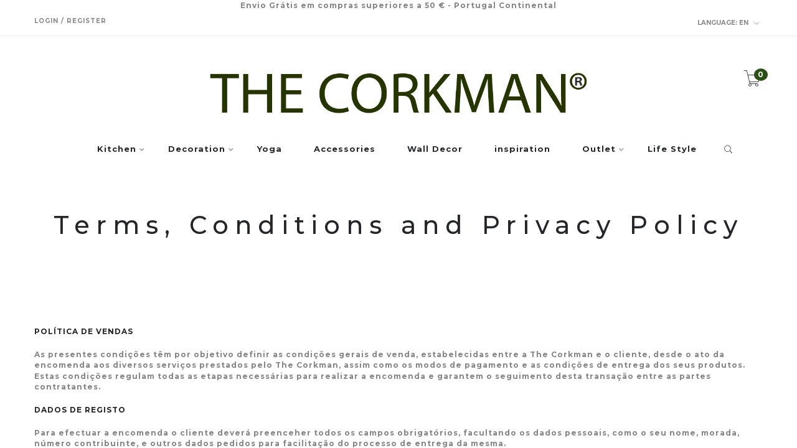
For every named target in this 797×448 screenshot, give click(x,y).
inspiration (522, 149)
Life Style (672, 149)
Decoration (196, 149)
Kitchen (116, 149)
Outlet (599, 149)
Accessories (344, 149)
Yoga (269, 149)
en (728, 23)
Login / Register (70, 21)
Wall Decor (435, 149)
